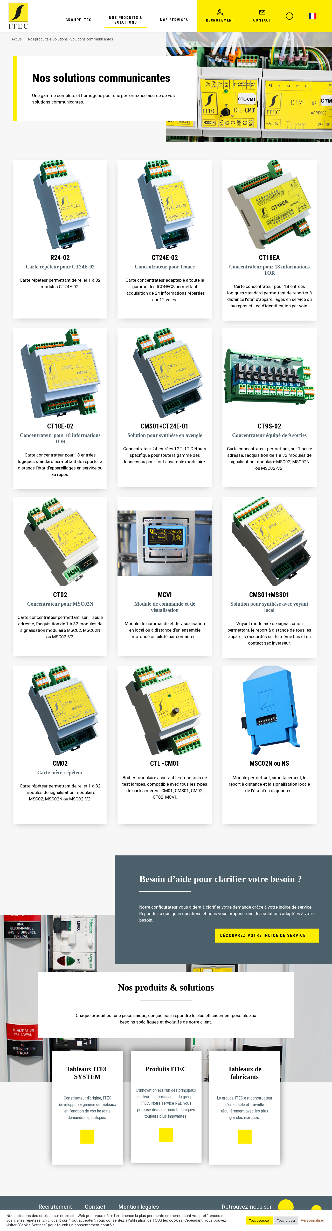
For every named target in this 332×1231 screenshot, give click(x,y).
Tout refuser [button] (286, 1220)
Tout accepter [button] (259, 1220)
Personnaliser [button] (312, 1220)
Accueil (17, 39)
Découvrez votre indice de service (263, 935)
